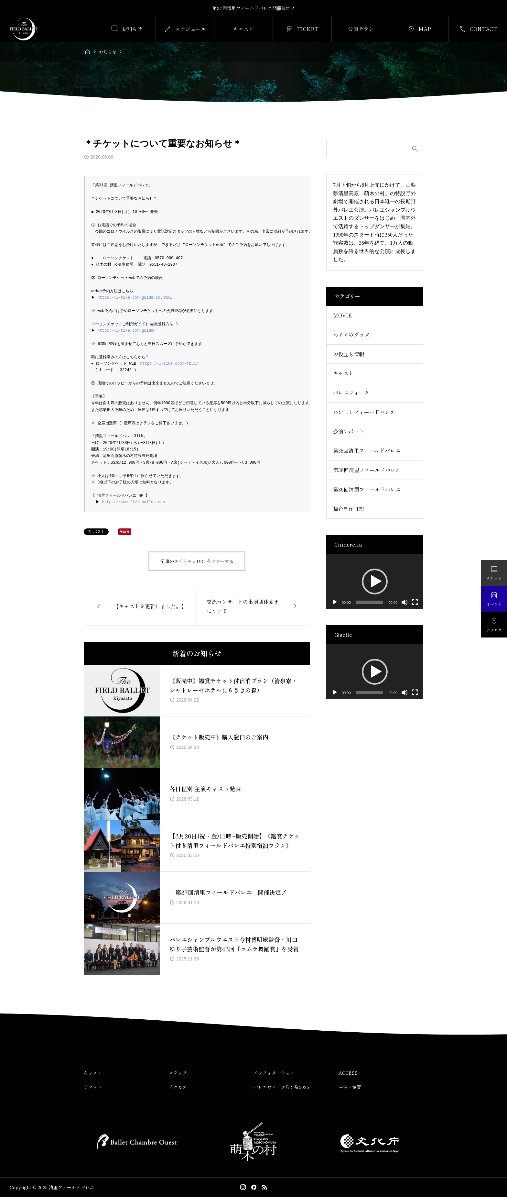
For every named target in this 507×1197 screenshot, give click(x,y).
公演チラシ (361, 29)
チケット (93, 1087)
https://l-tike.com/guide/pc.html (135, 297)
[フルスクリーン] (415, 602)
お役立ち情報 (348, 354)
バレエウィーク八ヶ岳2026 (281, 1087)
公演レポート (348, 431)
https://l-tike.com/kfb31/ (169, 363)
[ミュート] (404, 602)
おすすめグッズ (351, 334)
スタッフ (178, 1073)
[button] (375, 581)
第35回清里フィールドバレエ (366, 450)
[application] (374, 581)
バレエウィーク (351, 392)
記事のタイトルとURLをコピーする (197, 561)
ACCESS (348, 1073)
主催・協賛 (350, 1087)
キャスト (243, 29)
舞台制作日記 (348, 509)
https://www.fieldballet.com (134, 502)
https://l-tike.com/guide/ (127, 330)
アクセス (178, 1087)
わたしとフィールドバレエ (364, 412)
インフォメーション (273, 1073)
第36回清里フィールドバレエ (367, 470)
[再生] (334, 602)
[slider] (369, 602)
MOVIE (342, 315)
